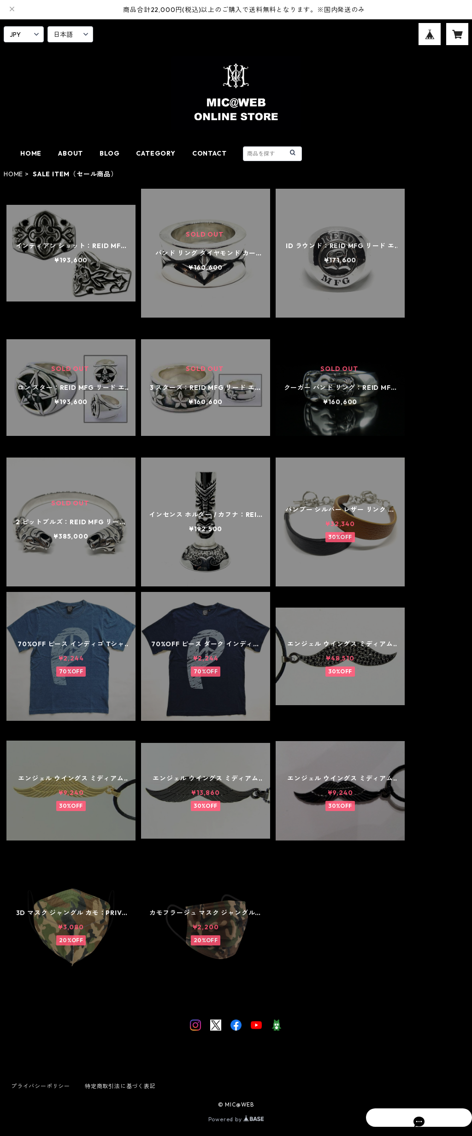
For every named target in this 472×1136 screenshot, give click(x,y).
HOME (30, 153)
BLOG (109, 153)
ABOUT (70, 153)
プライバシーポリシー (40, 1086)
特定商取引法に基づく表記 (120, 1086)
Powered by (236, 1119)
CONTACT (209, 153)
